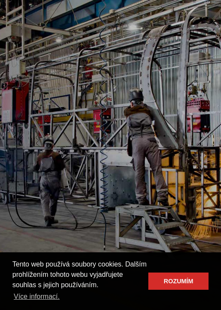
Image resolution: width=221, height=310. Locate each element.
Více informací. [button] (37, 296)
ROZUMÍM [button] (178, 281)
